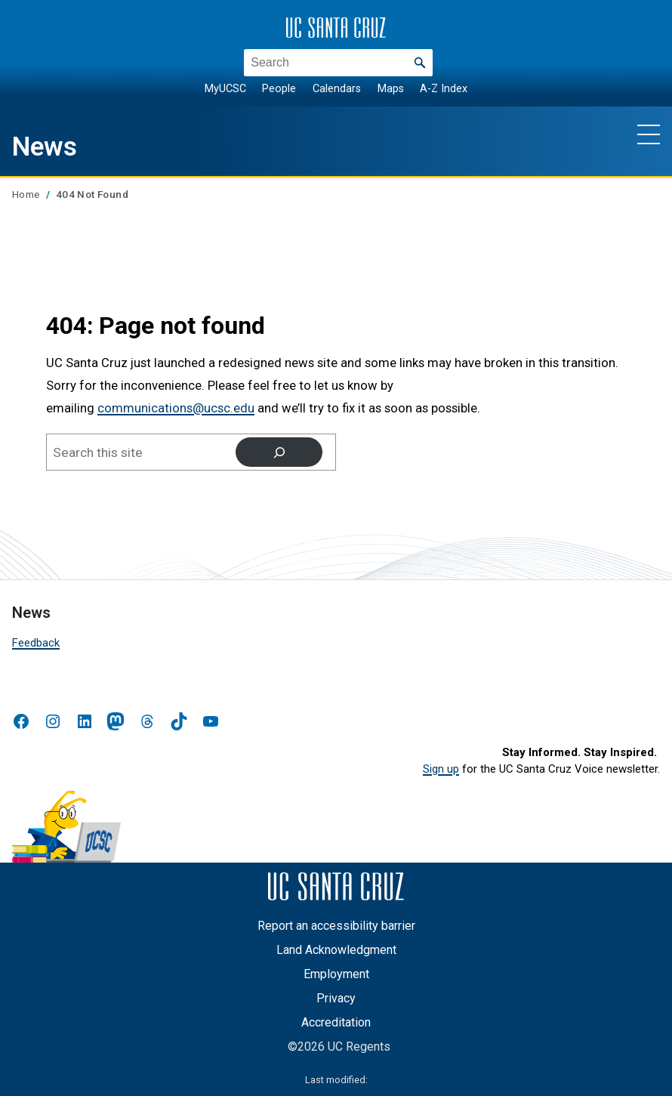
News (47, 145)
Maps (391, 88)
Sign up (441, 769)
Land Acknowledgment (336, 950)
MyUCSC (225, 88)
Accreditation (336, 1022)
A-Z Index (443, 88)
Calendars (337, 88)
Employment (336, 974)
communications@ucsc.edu (175, 408)
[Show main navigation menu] (648, 133)
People (279, 88)
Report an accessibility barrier (336, 925)
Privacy (336, 998)
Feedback (36, 643)
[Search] (279, 452)
